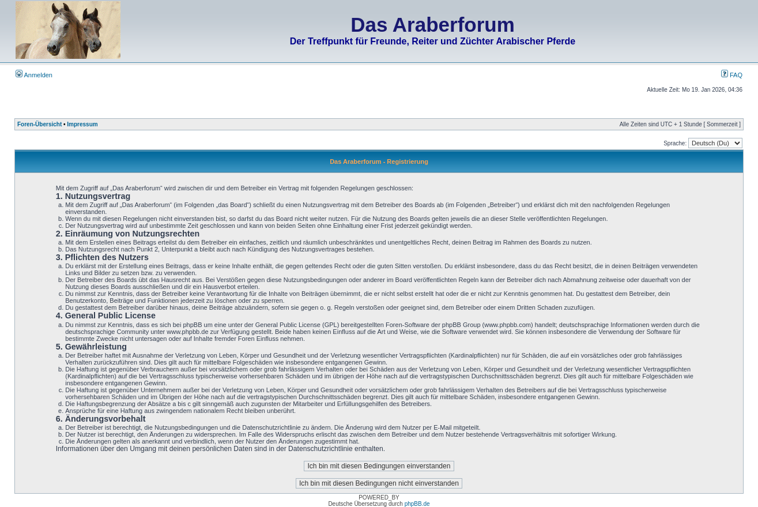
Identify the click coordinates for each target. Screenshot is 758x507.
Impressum (82, 124)
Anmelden (34, 75)
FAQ (731, 75)
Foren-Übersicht (39, 124)
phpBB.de (417, 504)
